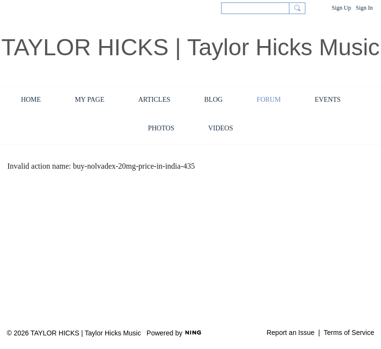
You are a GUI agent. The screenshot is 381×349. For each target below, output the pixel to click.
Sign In (364, 7)
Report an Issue (291, 332)
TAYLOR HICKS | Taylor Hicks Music (190, 47)
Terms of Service (349, 332)
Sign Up (341, 7)
